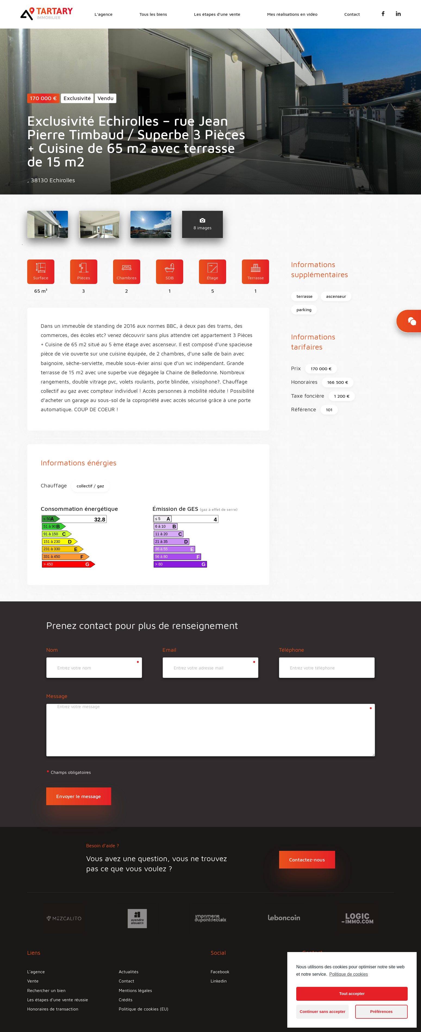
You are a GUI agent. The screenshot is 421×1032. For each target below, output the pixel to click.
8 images (202, 224)
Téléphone (291, 650)
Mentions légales (135, 990)
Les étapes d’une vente (218, 14)
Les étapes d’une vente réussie (57, 999)
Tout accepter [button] (351, 993)
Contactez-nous (307, 860)
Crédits (125, 999)
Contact (352, 14)
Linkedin (219, 980)
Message (56, 696)
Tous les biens (154, 14)
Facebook (220, 971)
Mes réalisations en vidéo (293, 14)
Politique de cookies (348, 974)
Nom (52, 650)
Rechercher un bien (46, 990)
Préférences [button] (381, 1011)
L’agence (105, 14)
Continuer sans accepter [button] (322, 1011)
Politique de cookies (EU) (144, 1008)
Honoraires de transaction (52, 1008)
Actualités (128, 971)
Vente (33, 980)
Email (169, 650)
